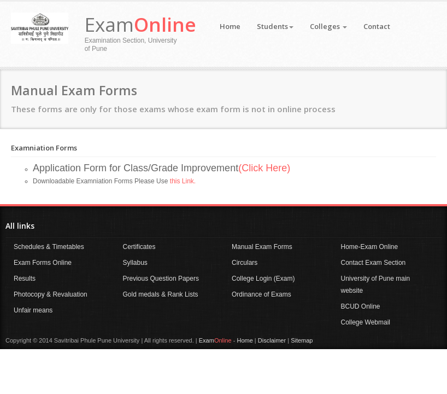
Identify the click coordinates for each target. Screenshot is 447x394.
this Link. (183, 181)
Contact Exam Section (373, 262)
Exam (140, 24)
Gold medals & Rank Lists (160, 294)
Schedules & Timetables (49, 247)
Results (25, 278)
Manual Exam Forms (262, 247)
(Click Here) (264, 168)
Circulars (244, 262)
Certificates (139, 247)
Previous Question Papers (161, 278)
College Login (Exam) (263, 278)
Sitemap (302, 340)
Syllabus (135, 262)
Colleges (328, 26)
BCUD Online (360, 306)
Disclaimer (272, 340)
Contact (376, 26)
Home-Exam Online (369, 247)
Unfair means (33, 310)
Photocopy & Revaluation (50, 294)
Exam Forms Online (43, 262)
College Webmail (366, 322)
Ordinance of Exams (261, 294)
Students (275, 26)
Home (230, 26)
